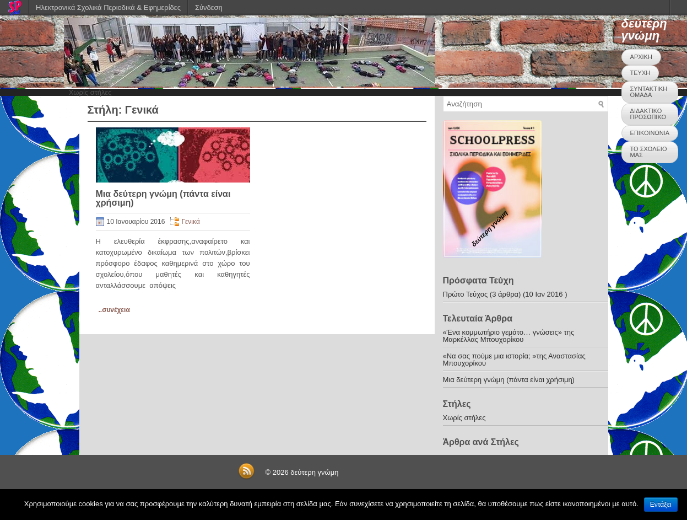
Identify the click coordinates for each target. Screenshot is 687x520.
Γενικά (190, 222)
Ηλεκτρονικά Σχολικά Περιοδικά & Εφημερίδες (108, 7)
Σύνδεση (209, 7)
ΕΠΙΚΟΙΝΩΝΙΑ (649, 133)
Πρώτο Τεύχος (465, 294)
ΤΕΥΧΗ (640, 72)
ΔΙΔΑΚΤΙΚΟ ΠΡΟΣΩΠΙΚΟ (648, 114)
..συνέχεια (114, 310)
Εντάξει (661, 504)
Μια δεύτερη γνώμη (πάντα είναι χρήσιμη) (163, 198)
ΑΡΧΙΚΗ (641, 56)
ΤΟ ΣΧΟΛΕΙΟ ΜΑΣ (648, 152)
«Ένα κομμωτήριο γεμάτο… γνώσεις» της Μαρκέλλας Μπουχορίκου (509, 336)
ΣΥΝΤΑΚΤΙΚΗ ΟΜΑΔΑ (649, 91)
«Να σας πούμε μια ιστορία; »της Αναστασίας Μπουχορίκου (514, 359)
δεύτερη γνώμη (644, 29)
